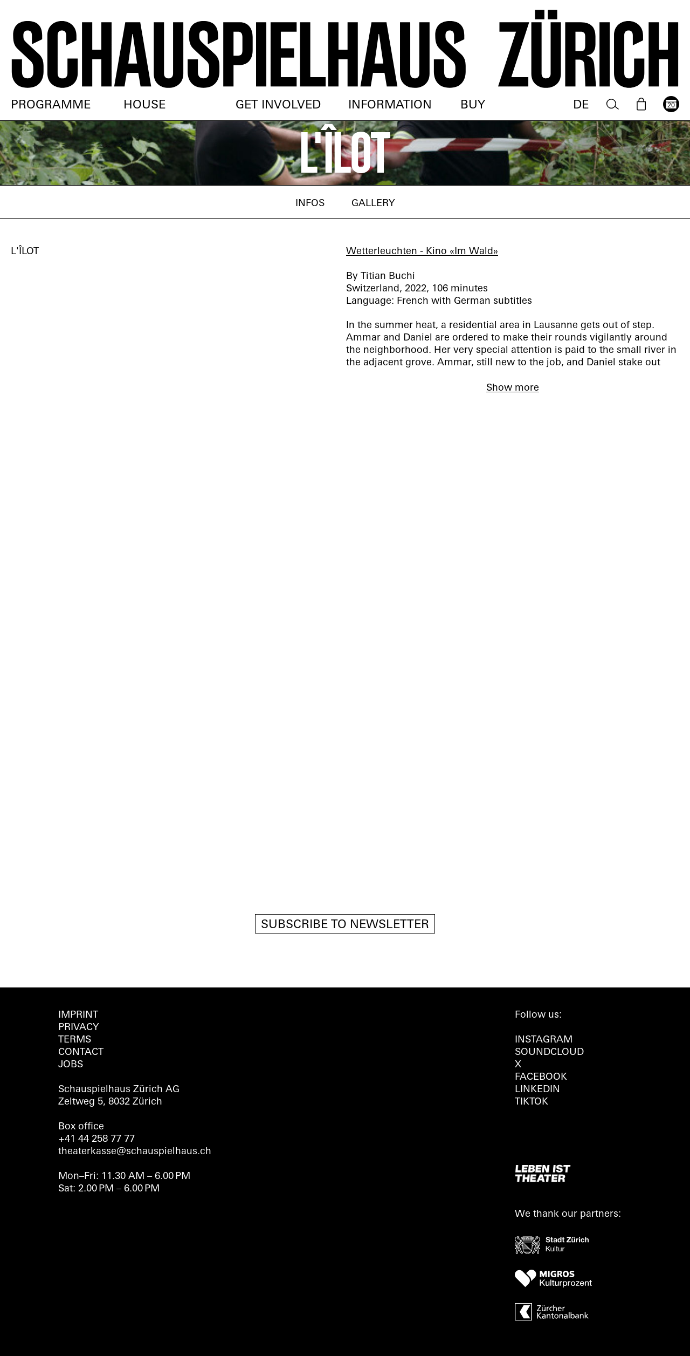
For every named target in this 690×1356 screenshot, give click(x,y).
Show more (512, 388)
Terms (74, 1040)
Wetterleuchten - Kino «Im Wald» (422, 252)
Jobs (70, 1065)
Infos (310, 204)
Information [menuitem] (390, 105)
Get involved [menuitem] (278, 105)
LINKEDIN (537, 1090)
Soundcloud (549, 1052)
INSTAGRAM (543, 1040)
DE (581, 105)
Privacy (78, 1028)
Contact (81, 1052)
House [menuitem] (144, 105)
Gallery (373, 204)
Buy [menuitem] (472, 105)
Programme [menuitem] (51, 105)
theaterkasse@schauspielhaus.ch (134, 1152)
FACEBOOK (541, 1077)
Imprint (78, 1015)
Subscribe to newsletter (345, 925)
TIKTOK (531, 1102)
